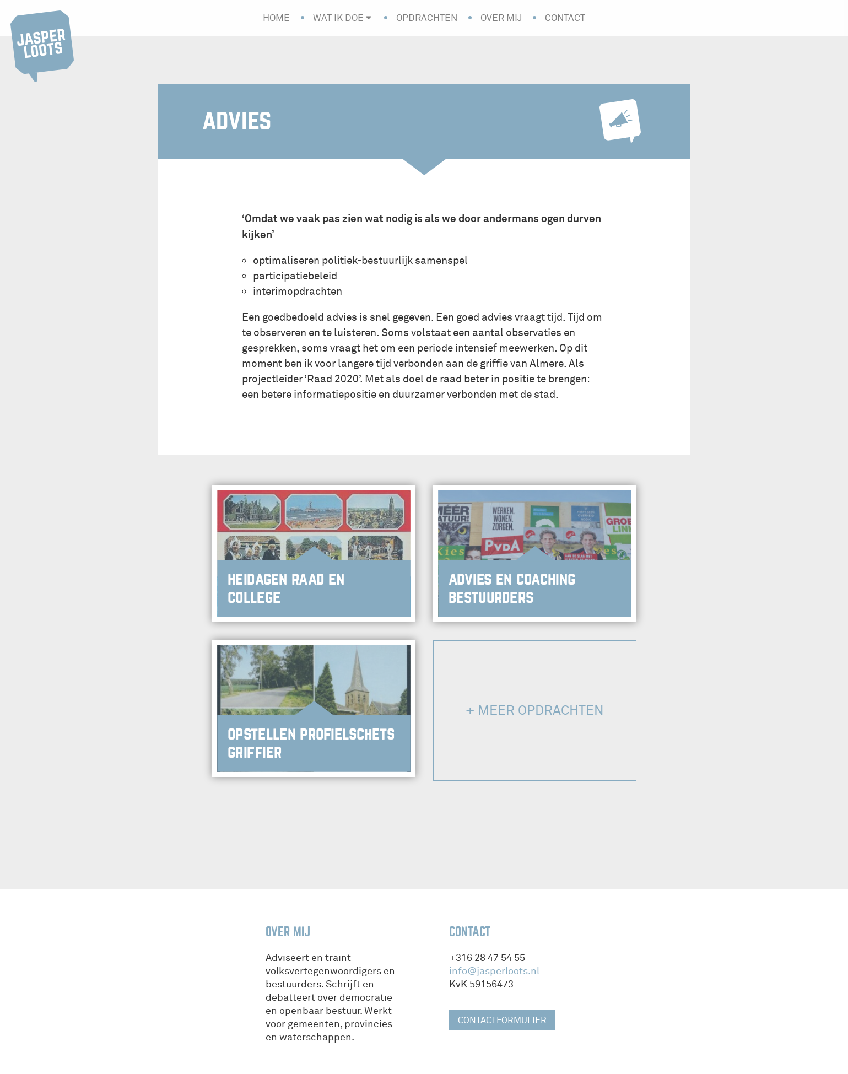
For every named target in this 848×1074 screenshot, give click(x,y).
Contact (565, 18)
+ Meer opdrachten (535, 711)
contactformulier (502, 1020)
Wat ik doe (338, 18)
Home (276, 18)
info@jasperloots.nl (494, 971)
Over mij (501, 18)
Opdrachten (426, 18)
